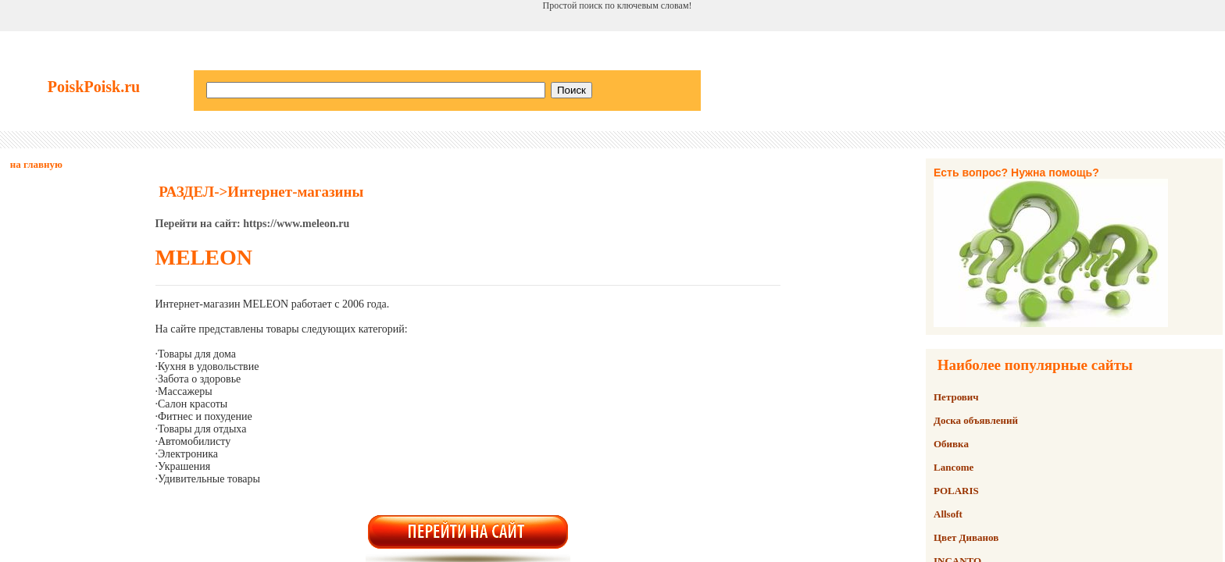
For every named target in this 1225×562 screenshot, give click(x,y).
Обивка (951, 444)
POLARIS (956, 490)
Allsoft (948, 514)
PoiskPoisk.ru (94, 86)
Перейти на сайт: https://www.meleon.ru (252, 223)
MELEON (203, 257)
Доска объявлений (976, 420)
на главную (36, 164)
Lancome (953, 467)
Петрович (956, 397)
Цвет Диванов (966, 537)
